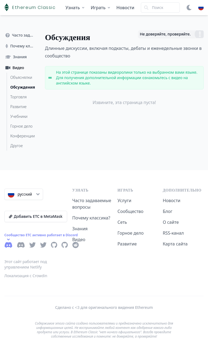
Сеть (122, 222)
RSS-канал (173, 233)
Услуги (124, 200)
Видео (78, 239)
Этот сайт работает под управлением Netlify (25, 264)
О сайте (171, 222)
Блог (168, 211)
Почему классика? (91, 218)
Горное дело (131, 233)
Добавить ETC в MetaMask (36, 216)
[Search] (160, 7)
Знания (80, 229)
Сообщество (131, 211)
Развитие (127, 244)
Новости (125, 8)
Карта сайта (175, 244)
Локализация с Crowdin (25, 275)
